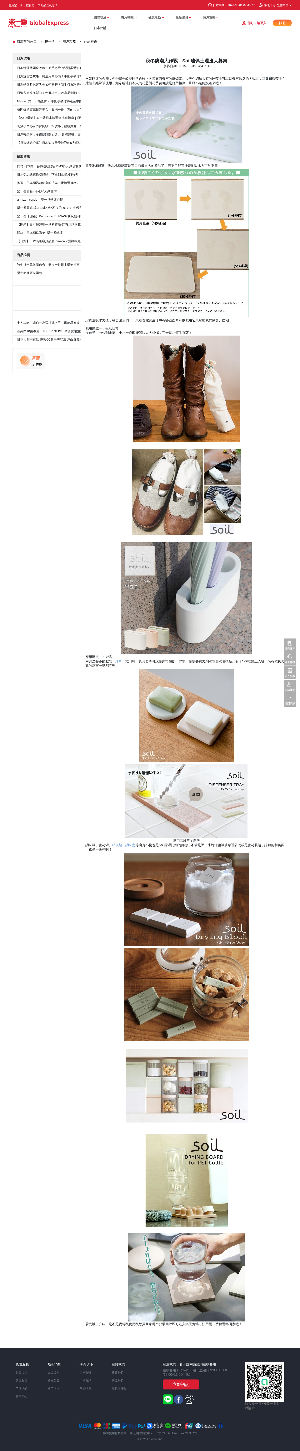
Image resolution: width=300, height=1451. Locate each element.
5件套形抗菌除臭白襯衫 (33, 281)
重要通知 (53, 1372)
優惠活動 (154, 17)
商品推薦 (90, 41)
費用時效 (127, 17)
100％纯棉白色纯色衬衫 (33, 306)
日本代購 (100, 28)
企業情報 (53, 1388)
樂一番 (50, 41)
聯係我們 (117, 1380)
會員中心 (21, 1396)
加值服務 (21, 1380)
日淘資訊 (85, 1380)
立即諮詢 (181, 1384)
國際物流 (100, 17)
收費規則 (21, 1372)
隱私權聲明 (119, 1388)
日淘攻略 (85, 1372)
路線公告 (53, 1380)
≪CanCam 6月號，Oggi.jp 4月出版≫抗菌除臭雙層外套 (56, 298)
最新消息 (182, 17)
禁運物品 (21, 1388)
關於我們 (117, 1372)
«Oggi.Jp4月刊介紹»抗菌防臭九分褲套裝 (45, 314)
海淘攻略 (209, 17)
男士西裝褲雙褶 (28, 289)
